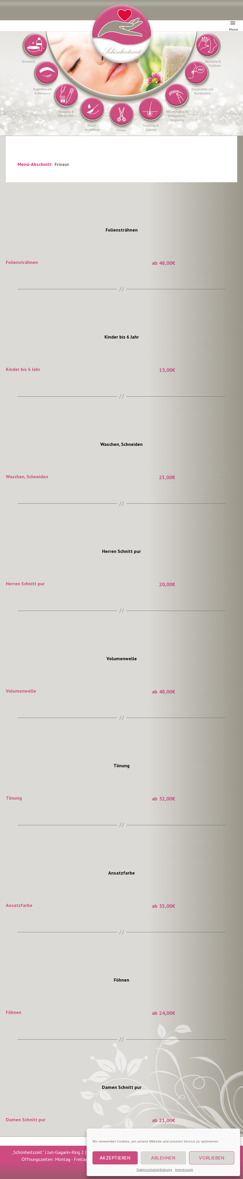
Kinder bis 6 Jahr (121, 337)
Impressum (184, 1169)
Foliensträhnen (122, 230)
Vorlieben (212, 1158)
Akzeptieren (115, 1158)
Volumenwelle (121, 658)
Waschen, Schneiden (121, 444)
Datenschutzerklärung (154, 1169)
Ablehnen (163, 1158)
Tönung (121, 765)
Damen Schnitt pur (121, 1087)
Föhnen (121, 980)
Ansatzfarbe (121, 873)
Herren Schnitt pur (121, 551)
